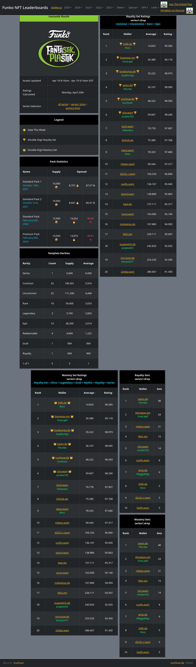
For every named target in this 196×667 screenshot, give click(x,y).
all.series (63, 104)
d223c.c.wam (127, 174)
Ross (127, 47)
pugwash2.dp (128, 244)
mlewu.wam (128, 164)
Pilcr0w (127, 89)
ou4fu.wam (127, 184)
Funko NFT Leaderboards (25, 7)
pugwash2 (128, 248)
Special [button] (132, 7)
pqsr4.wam (127, 194)
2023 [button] (88, 7)
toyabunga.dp (127, 71)
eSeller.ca (56, 7)
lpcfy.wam (127, 126)
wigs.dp (142, 470)
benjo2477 (127, 261)
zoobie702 (128, 116)
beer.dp (127, 204)
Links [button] (154, 7)
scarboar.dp (127, 99)
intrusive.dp (127, 258)
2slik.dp (127, 44)
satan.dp (127, 85)
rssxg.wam (127, 214)
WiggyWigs (142, 474)
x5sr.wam (127, 112)
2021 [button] (109, 7)
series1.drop (78, 104)
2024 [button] (77, 7)
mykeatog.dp (127, 224)
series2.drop (73, 108)
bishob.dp (127, 140)
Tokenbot (127, 130)
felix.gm (127, 234)
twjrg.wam (127, 150)
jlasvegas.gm (127, 57)
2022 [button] (98, 7)
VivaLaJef (127, 61)
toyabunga (127, 75)
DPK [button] (143, 7)
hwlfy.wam (143, 508)
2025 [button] (67, 7)
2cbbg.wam (127, 271)
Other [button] (120, 7)
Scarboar (127, 102)
